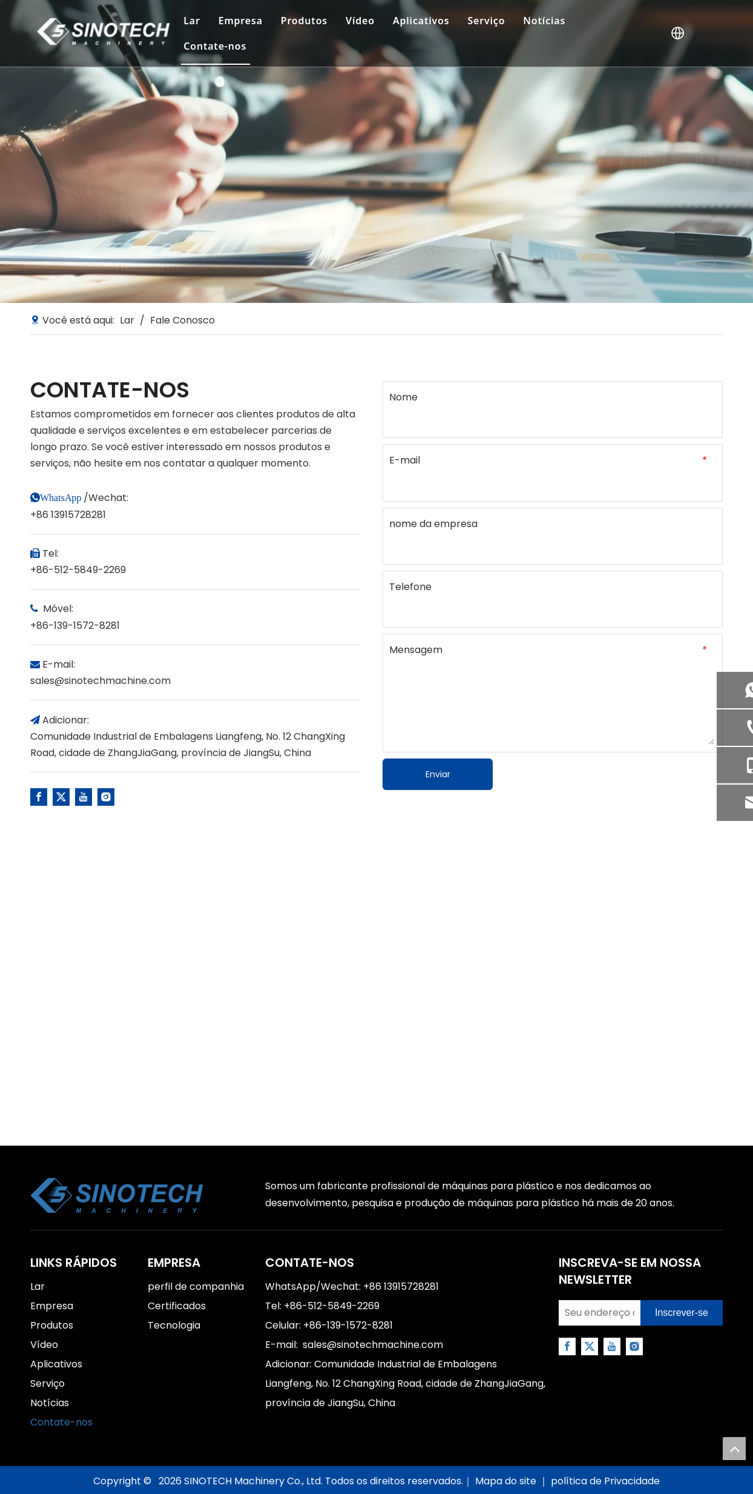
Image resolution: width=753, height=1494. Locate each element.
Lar (191, 20)
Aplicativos (421, 20)
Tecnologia (174, 1325)
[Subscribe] (681, 1313)
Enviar (438, 774)
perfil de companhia (196, 1286)
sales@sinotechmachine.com (100, 681)
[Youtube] (83, 797)
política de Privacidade (605, 1481)
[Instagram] (105, 797)
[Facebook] (38, 797)
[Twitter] (61, 797)
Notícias (544, 20)
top (734, 1448)
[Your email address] (596, 1313)
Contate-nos (214, 46)
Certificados (177, 1306)
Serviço (486, 20)
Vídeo (360, 20)
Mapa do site (507, 1481)
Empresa (241, 20)
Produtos (304, 20)
